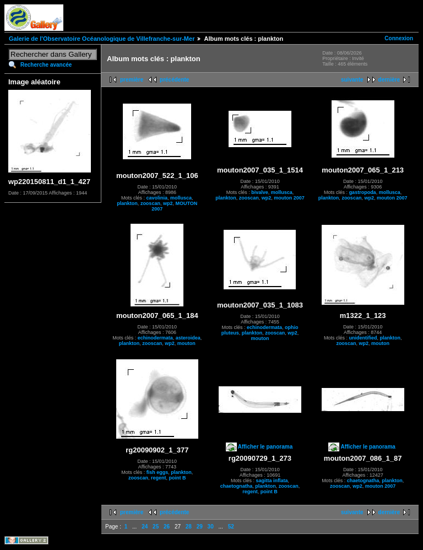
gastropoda (362, 192)
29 (200, 527)
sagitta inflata (272, 480)
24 (145, 527)
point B (177, 478)
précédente (174, 80)
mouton (186, 343)
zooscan (150, 203)
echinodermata (155, 338)
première (131, 80)
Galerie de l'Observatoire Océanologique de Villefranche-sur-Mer (101, 38)
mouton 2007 (289, 198)
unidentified (363, 338)
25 (156, 527)
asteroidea (188, 338)
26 (167, 527)
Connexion (398, 38)
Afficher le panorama (265, 447)
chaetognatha (236, 486)
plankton (127, 203)
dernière (389, 80)
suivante (352, 80)
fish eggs (158, 472)
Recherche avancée (46, 65)
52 (231, 527)
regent (158, 478)
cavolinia (157, 198)
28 (189, 527)
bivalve (259, 192)
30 (211, 527)
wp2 (168, 203)
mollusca (181, 198)
